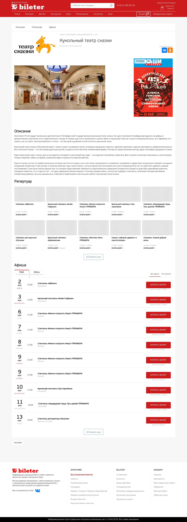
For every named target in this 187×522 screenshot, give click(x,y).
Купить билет (22, 215)
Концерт (29, 14)
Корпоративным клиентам (82, 503)
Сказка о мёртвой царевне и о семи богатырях (124, 239)
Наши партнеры (123, 483)
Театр (17, 14)
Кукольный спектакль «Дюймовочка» (57, 239)
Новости (74, 479)
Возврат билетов (78, 499)
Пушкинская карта (124, 499)
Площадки (75, 487)
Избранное (158, 487)
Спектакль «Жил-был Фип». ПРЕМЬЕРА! (91, 239)
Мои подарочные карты (164, 483)
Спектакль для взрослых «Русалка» (26, 239)
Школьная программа (126, 495)
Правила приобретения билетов (85, 495)
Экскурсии (56, 14)
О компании (121, 475)
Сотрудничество (123, 487)
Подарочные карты (162, 14)
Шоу (68, 14)
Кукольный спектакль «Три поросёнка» (123, 205)
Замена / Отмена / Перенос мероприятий (89, 491)
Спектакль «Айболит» (25, 204)
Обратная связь (161, 495)
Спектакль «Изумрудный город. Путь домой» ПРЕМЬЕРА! (156, 205)
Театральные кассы (79, 483)
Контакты (120, 479)
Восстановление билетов (82, 475)
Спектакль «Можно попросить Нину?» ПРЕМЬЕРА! (92, 205)
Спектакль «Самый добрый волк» (154, 239)
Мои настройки (160, 491)
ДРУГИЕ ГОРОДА (19, 2)
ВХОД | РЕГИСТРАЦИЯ (166, 3)
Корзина (157, 475)
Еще (110, 14)
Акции (144, 13)
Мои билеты (159, 479)
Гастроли (98, 14)
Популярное (82, 14)
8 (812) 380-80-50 (126, 5)
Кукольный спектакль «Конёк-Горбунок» (60, 205)
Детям (42, 14)
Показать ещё (93, 257)
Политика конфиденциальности (130, 491)
